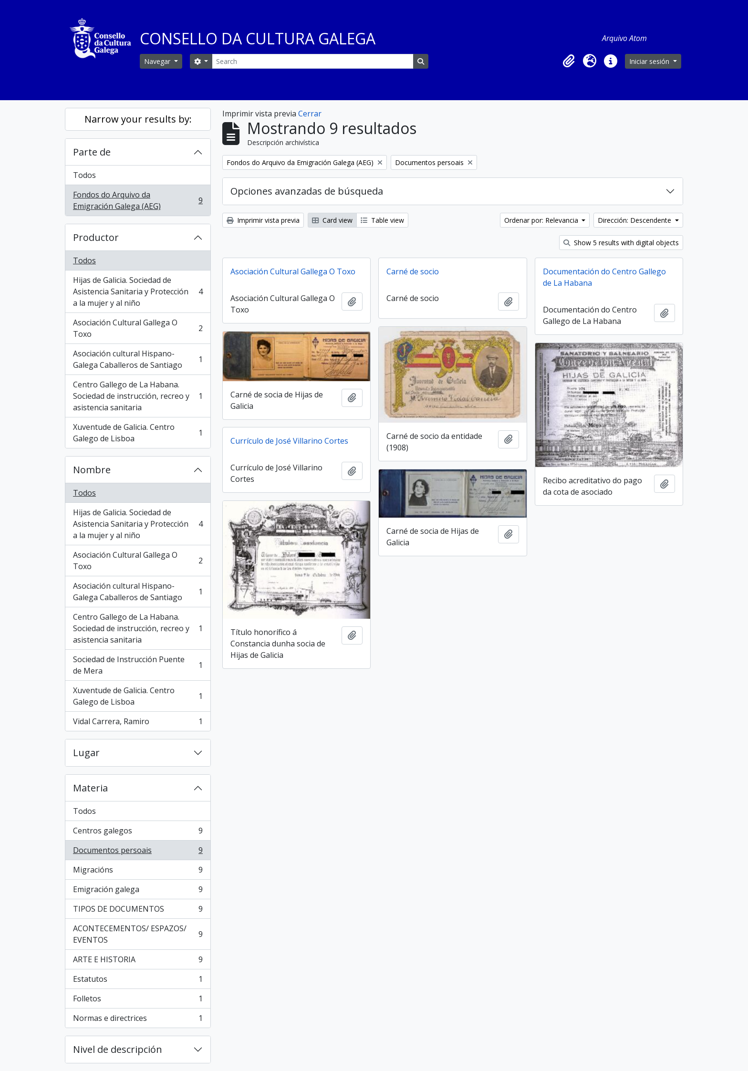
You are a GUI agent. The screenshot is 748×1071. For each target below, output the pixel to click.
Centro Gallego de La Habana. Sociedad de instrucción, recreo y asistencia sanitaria (138, 396)
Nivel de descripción (117, 1049)
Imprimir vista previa (263, 220)
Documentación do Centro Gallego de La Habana (604, 277)
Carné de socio (412, 271)
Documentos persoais (138, 852)
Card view (332, 220)
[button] (568, 61)
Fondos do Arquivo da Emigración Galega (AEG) (138, 200)
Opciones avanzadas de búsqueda (306, 191)
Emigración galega (138, 891)
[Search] (312, 61)
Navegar (158, 61)
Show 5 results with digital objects (621, 242)
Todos (84, 175)
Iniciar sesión (650, 61)
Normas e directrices (138, 1020)
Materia (90, 787)
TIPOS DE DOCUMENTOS (138, 911)
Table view (382, 220)
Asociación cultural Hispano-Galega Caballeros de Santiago (138, 359)
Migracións (138, 872)
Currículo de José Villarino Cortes (289, 441)
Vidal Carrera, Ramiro (138, 723)
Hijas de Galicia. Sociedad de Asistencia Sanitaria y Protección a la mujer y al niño (138, 291)
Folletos (138, 1001)
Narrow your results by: (138, 119)
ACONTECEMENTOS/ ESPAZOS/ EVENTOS (138, 934)
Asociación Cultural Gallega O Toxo (138, 328)
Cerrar (310, 113)
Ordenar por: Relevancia (542, 220)
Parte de (92, 152)
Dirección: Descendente (635, 220)
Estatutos (138, 981)
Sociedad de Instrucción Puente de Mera (138, 665)
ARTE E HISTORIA (138, 961)
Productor (96, 237)
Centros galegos (138, 833)
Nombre (92, 469)
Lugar (86, 752)
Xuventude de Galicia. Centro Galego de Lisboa (138, 433)
